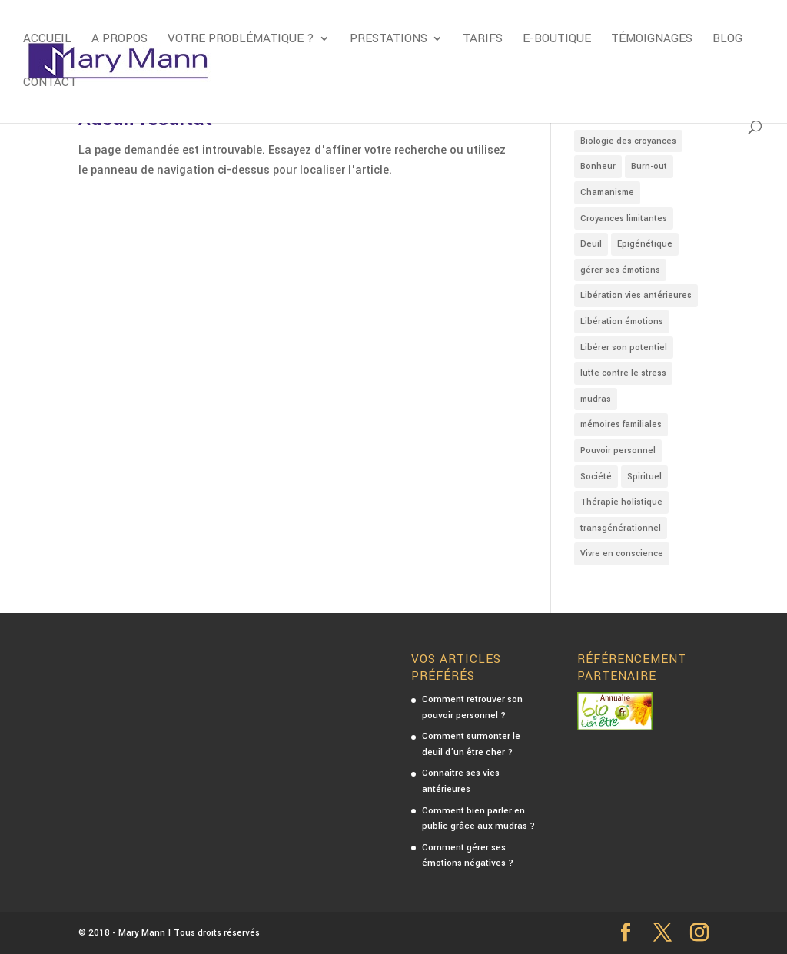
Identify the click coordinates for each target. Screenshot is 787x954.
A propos (119, 40)
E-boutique (557, 40)
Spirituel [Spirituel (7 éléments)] (644, 476)
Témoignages (651, 40)
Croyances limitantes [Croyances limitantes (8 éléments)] (623, 218)
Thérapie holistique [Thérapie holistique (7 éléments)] (621, 502)
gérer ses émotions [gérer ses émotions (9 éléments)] (620, 270)
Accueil (47, 40)
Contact (50, 84)
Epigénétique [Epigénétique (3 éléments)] (644, 244)
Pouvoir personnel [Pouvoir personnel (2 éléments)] (618, 450)
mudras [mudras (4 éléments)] (595, 399)
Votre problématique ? (241, 40)
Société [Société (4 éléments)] (596, 476)
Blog (727, 40)
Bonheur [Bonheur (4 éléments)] (598, 166)
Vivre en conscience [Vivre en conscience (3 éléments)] (621, 553)
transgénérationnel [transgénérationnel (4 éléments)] (620, 528)
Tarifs (483, 40)
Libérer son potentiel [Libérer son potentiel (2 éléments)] (623, 347)
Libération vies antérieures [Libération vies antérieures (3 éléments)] (636, 295)
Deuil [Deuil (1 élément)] (591, 244)
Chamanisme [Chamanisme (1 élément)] (607, 192)
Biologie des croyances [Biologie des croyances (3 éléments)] (628, 141)
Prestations (388, 40)
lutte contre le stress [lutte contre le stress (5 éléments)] (623, 373)
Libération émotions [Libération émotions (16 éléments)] (621, 321)
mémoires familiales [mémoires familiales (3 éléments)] (621, 424)
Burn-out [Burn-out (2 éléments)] (649, 166)
